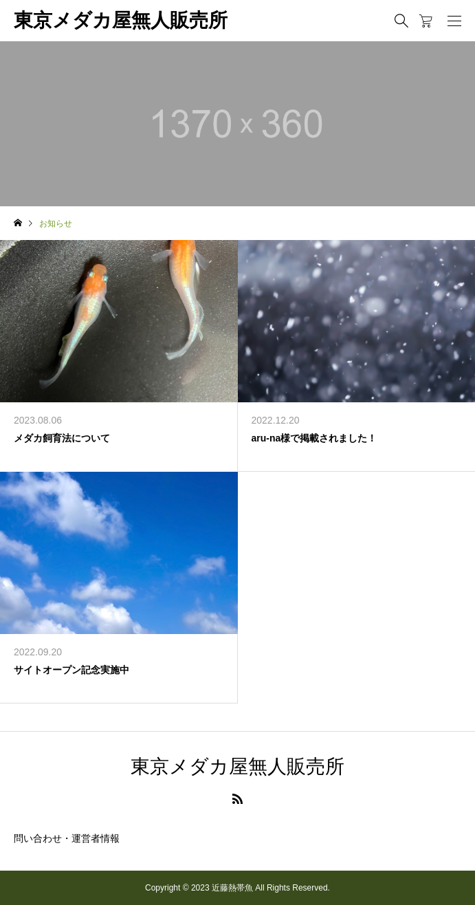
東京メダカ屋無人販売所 (121, 20)
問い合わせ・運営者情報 (67, 838)
